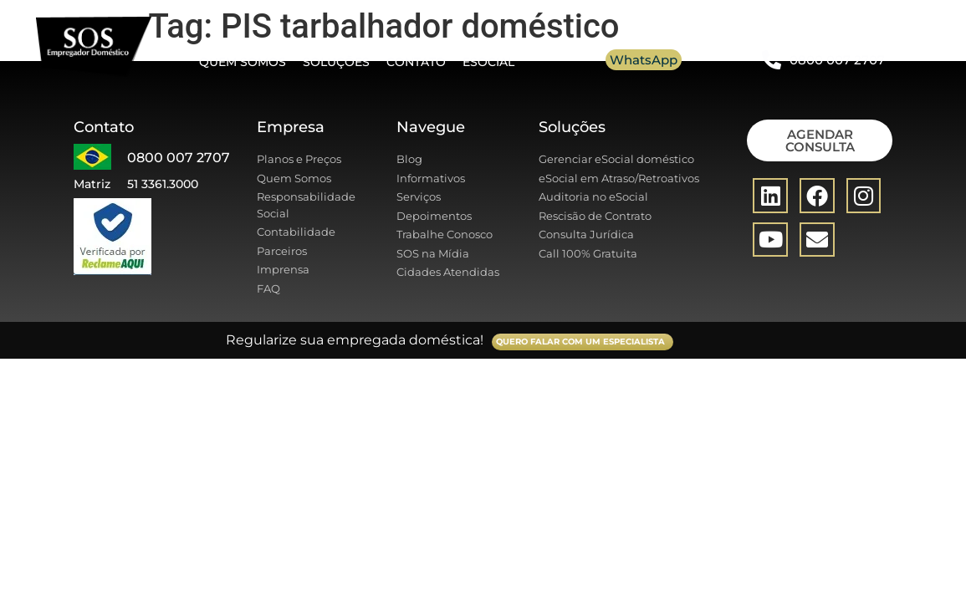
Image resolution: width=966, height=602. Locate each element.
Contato (416, 61)
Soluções (336, 61)
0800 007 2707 (837, 60)
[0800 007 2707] (771, 59)
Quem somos (242, 61)
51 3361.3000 (162, 183)
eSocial (488, 61)
